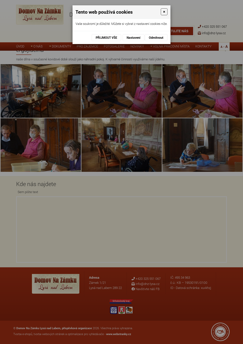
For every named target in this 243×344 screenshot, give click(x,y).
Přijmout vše (106, 37)
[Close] (164, 11)
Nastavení (133, 37)
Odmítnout (156, 37)
